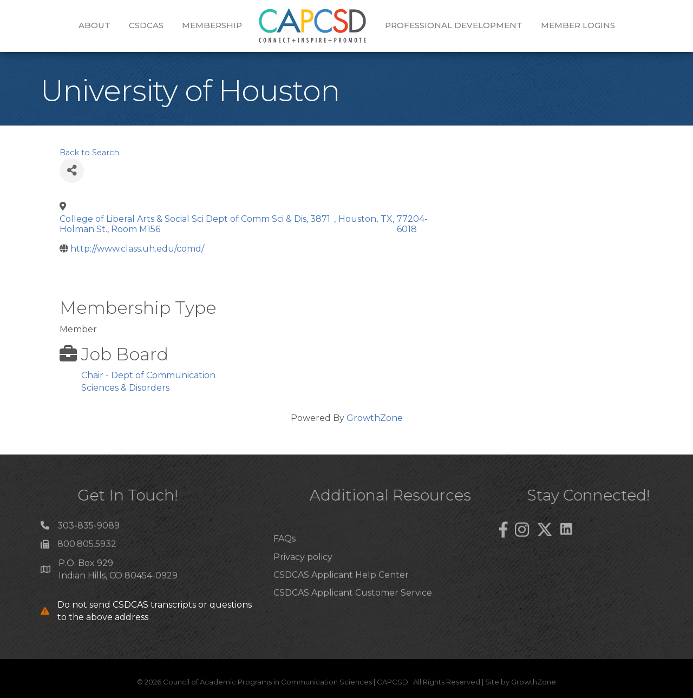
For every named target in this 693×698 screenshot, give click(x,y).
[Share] (72, 171)
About (94, 25)
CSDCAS (146, 25)
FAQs (284, 555)
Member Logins (578, 25)
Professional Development (453, 25)
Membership (212, 25)
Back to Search (89, 152)
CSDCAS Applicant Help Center (341, 591)
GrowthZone (374, 418)
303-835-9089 (88, 529)
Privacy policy (302, 573)
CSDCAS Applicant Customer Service (352, 609)
